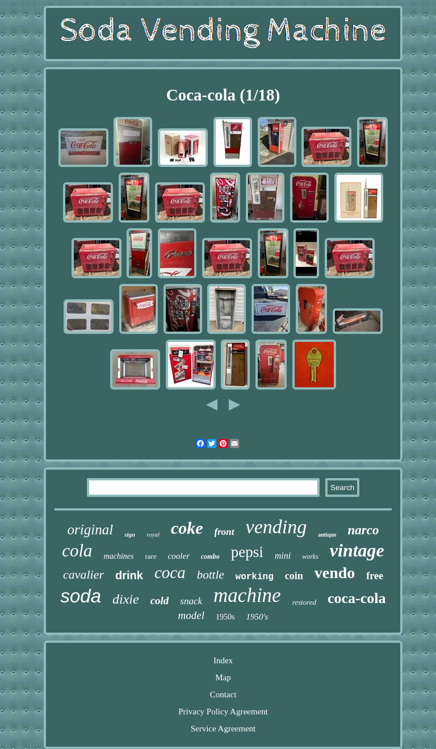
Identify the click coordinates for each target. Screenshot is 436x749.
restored (304, 602)
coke (187, 527)
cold (159, 600)
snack (191, 601)
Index (223, 660)
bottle (210, 574)
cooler (179, 555)
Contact (223, 694)
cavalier (83, 574)
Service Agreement (223, 728)
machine (247, 595)
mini (283, 555)
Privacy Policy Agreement (222, 711)
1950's (257, 616)
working (255, 577)
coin (294, 575)
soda (80, 595)
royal (153, 534)
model (191, 615)
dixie (125, 599)
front (224, 531)
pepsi (247, 551)
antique (327, 535)
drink (129, 575)
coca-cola (357, 598)
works (310, 556)
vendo (335, 572)
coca (170, 572)
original (91, 529)
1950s (225, 617)
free (374, 575)
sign (129, 534)
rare (150, 556)
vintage (357, 550)
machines (119, 556)
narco (363, 530)
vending (276, 526)
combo (210, 556)
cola (77, 550)
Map (223, 677)
